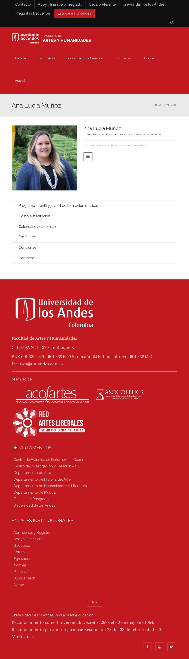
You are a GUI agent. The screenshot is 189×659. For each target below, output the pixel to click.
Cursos (149, 58)
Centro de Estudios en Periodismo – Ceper (48, 460)
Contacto (23, 4)
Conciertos (28, 247)
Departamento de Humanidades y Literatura (50, 486)
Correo (19, 552)
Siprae (18, 585)
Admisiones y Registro (32, 532)
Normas (20, 565)
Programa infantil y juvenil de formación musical (116, 145)
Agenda (20, 80)
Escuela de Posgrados (32, 499)
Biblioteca (21, 546)
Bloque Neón (24, 578)
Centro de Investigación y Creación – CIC (47, 466)
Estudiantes (123, 58)
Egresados (22, 559)
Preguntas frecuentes (33, 13)
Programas (47, 58)
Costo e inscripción (34, 216)
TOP (94, 602)
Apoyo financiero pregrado (60, 4)
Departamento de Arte (32, 473)
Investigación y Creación (85, 58)
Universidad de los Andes (144, 4)
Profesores (28, 237)
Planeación (22, 572)
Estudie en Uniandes (74, 13)
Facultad (21, 58)
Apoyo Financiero (28, 539)
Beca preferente (102, 4)
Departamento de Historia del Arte (41, 479)
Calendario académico (37, 227)
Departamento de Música (34, 492)
